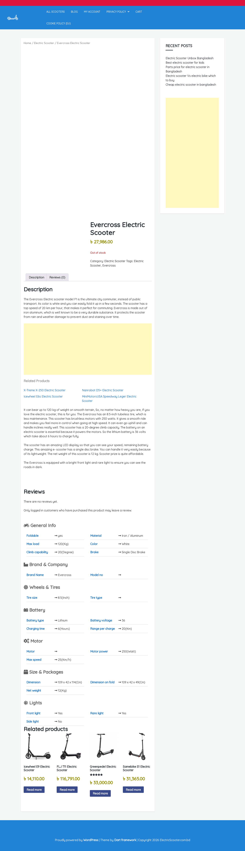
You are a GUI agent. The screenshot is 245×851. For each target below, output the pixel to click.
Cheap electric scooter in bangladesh (191, 84)
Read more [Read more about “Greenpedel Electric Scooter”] (100, 793)
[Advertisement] (88, 349)
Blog (74, 11)
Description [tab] (36, 277)
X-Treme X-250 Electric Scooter (44, 390)
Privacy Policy (116, 11)
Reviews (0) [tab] (57, 277)
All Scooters (55, 11)
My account (92, 11)
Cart (139, 11)
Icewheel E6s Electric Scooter (43, 396)
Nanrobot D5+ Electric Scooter (102, 390)
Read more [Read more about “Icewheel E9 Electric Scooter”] (34, 790)
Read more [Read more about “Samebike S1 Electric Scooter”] (133, 790)
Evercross (109, 265)
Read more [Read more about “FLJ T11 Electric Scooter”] (67, 790)
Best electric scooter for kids (185, 62)
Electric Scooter (44, 43)
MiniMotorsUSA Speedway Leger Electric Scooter (109, 399)
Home (27, 43)
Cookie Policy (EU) (58, 23)
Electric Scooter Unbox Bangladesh (189, 58)
